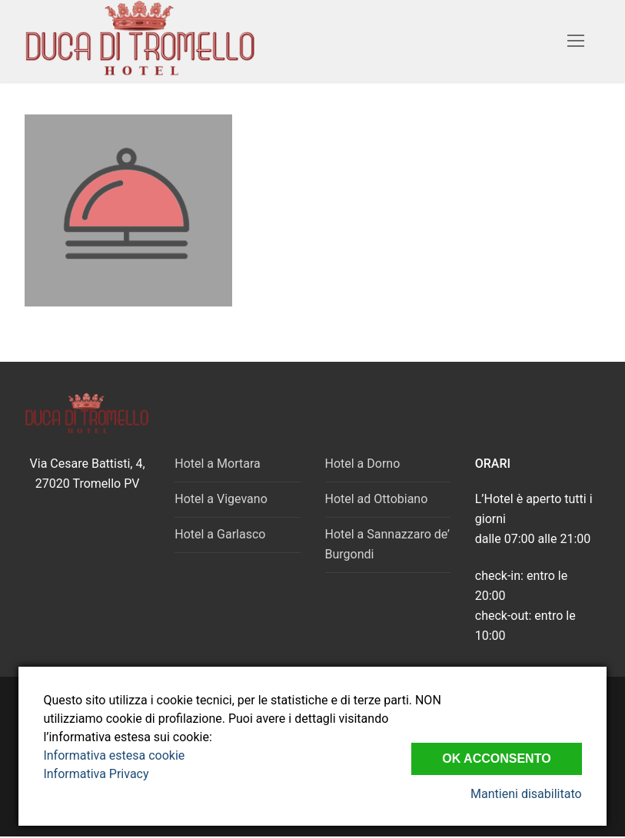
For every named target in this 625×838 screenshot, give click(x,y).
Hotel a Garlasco (220, 534)
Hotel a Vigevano (221, 499)
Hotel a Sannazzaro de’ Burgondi (387, 544)
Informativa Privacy (95, 774)
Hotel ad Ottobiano (376, 499)
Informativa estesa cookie (114, 755)
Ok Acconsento (496, 758)
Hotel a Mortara (217, 463)
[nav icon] (575, 41)
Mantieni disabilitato (525, 794)
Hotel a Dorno (363, 463)
